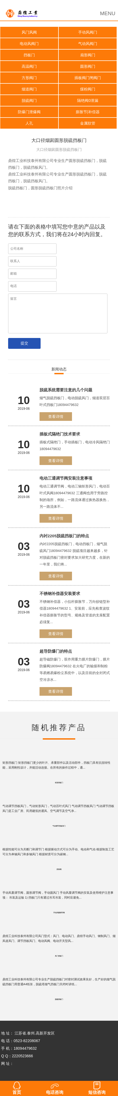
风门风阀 (29, 32)
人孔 (29, 123)
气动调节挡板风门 (59, 826)
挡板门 (29, 55)
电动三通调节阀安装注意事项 (66, 478)
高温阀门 (29, 66)
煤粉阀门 (87, 89)
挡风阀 (59, 869)
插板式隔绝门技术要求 (60, 434)
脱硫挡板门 (59, 999)
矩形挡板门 (59, 782)
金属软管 (87, 123)
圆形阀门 (87, 66)
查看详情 (55, 416)
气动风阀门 (87, 43)
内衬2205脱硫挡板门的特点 (64, 536)
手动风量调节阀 (59, 912)
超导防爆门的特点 (56, 651)
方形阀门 (29, 78)
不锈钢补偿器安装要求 (60, 593)
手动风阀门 (87, 32)
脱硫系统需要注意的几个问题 (66, 390)
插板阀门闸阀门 (87, 78)
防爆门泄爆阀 (29, 112)
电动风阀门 (29, 43)
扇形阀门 (87, 55)
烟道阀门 (29, 89)
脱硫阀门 (29, 100)
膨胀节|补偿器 (88, 112)
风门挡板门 (59, 956)
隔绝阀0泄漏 (87, 100)
